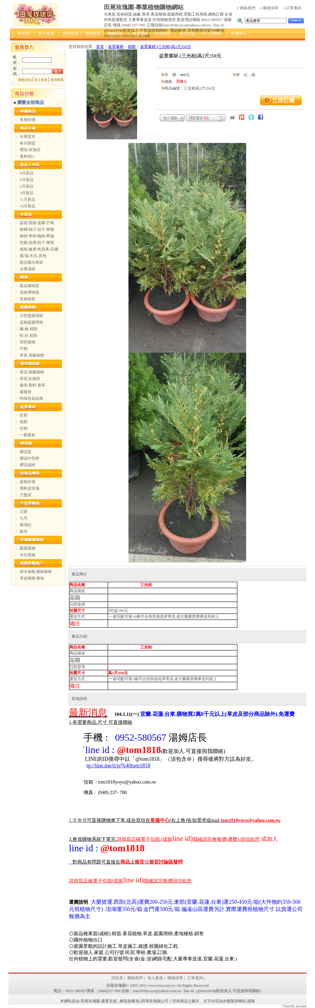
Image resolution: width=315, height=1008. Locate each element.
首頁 (100, 46)
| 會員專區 (138, 33)
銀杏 (24, 531)
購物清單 (269, 8)
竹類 (24, 348)
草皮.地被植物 (32, 355)
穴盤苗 (25, 495)
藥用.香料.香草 (32, 385)
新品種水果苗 (31, 262)
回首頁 (117, 978)
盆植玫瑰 (27, 481)
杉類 (24, 428)
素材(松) (27, 156)
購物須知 (24, 80)
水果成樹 (27, 269)
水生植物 (27, 555)
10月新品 (27, 206)
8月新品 (27, 173)
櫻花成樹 (27, 465)
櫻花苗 (25, 451)
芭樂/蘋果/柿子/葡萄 (37, 242)
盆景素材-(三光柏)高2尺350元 (165, 46)
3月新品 (27, 193)
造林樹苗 (27, 299)
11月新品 (27, 199)
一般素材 (27, 435)
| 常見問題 (160, 33)
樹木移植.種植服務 (36, 571)
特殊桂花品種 (31, 398)
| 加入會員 (44, 33)
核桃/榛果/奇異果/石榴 (39, 249)
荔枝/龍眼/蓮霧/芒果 (37, 223)
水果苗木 (27, 136)
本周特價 (27, 119)
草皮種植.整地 (32, 578)
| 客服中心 (236, 33)
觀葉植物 (27, 548)
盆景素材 (116, 46)
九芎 (24, 518)
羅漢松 (25, 525)
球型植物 (27, 342)
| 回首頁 (21, 33)
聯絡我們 (246, 8)
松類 (24, 415)
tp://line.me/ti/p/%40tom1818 (119, 766)
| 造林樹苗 (90, 33)
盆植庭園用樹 (31, 322)
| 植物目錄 (113, 33)
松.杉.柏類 (28, 335)
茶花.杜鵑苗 (30, 378)
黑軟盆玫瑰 (29, 488)
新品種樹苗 (29, 285)
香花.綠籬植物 (32, 372)
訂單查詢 (293, 8)
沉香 (24, 511)
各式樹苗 (27, 143)
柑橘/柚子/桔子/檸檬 (37, 229)
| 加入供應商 (209, 33)
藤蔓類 (25, 392)
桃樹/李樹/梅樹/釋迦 (37, 236)
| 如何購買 (68, 33)
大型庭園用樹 (31, 315)
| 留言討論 (185, 33)
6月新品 (27, 179)
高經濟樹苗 (29, 292)
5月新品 (27, 186)
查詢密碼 (56, 80)
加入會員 (40, 80)
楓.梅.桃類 (28, 329)
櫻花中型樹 (29, 458)
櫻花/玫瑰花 (30, 149)
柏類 (24, 422)
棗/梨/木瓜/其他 (33, 255)
